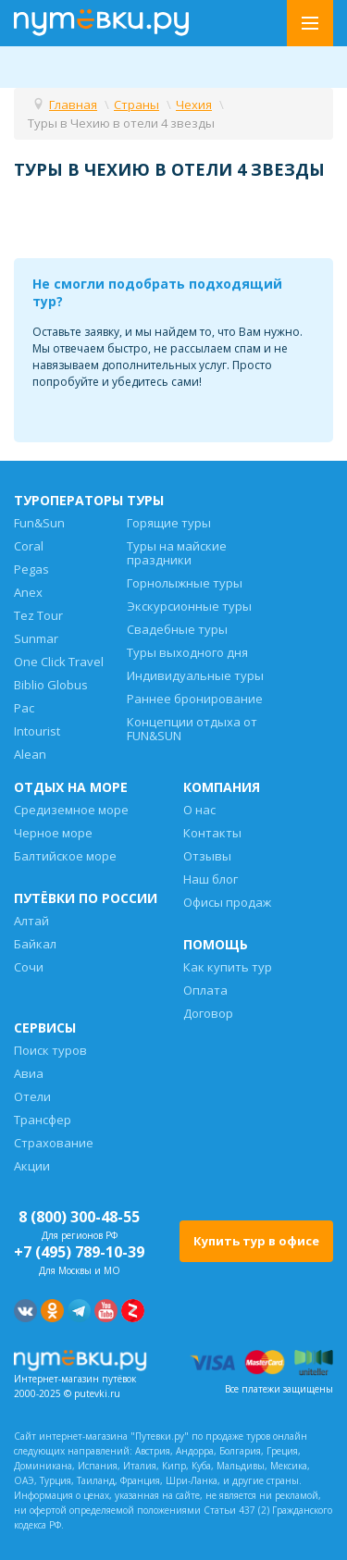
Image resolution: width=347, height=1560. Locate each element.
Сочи (28, 967)
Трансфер (42, 1119)
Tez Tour (38, 615)
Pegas (31, 569)
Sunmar (36, 638)
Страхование (53, 1142)
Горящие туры (169, 522)
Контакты (212, 832)
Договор (208, 1013)
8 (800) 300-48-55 (79, 1217)
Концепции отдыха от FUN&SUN (192, 728)
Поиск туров (50, 1050)
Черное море (53, 832)
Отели (32, 1096)
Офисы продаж (227, 902)
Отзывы (207, 856)
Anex (28, 592)
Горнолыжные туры (184, 583)
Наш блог (210, 879)
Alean (30, 754)
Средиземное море (71, 809)
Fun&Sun (39, 522)
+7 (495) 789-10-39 (79, 1252)
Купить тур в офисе (256, 1240)
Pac (24, 708)
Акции (32, 1166)
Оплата (205, 990)
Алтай (31, 920)
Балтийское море (65, 856)
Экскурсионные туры (189, 606)
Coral (28, 546)
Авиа (28, 1073)
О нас (199, 809)
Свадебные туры (177, 629)
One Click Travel (59, 661)
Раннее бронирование (195, 698)
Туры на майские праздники (177, 553)
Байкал (35, 943)
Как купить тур (227, 967)
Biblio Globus (51, 684)
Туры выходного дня (187, 652)
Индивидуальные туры (195, 675)
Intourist (37, 731)
